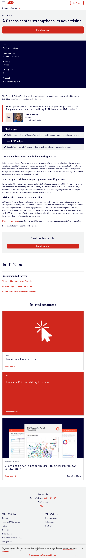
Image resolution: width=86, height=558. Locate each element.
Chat (32, 555)
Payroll (5, 518)
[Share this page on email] (21, 265)
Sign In (75, 555)
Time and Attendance (11, 522)
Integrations (7, 542)
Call (10, 555)
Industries (49, 522)
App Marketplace (9, 546)
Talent (5, 526)
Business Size (51, 518)
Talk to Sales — (43, 498)
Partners (49, 526)
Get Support (43, 502)
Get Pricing (76, 3)
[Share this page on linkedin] (4, 265)
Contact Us (43, 494)
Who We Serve (51, 514)
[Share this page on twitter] (15, 265)
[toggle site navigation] (3, 3)
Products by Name (9, 550)
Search (53, 555)
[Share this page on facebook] (10, 265)
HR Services (7, 534)
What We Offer (9, 514)
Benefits (6, 530)
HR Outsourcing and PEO (12, 538)
